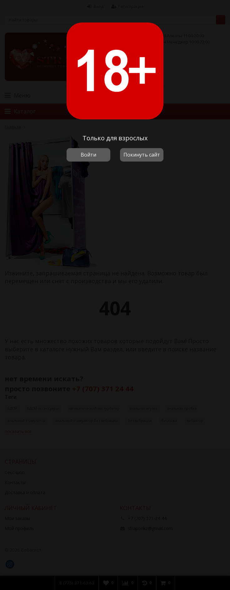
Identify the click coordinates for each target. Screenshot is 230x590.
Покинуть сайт (141, 154)
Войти (88, 154)
